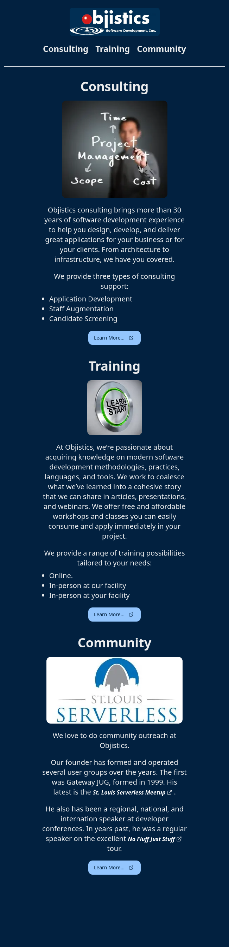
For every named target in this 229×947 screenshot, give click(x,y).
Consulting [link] (65, 48)
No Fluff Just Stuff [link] (155, 839)
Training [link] (112, 48)
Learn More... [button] (114, 337)
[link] (115, 22)
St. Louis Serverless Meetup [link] (132, 792)
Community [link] (161, 48)
